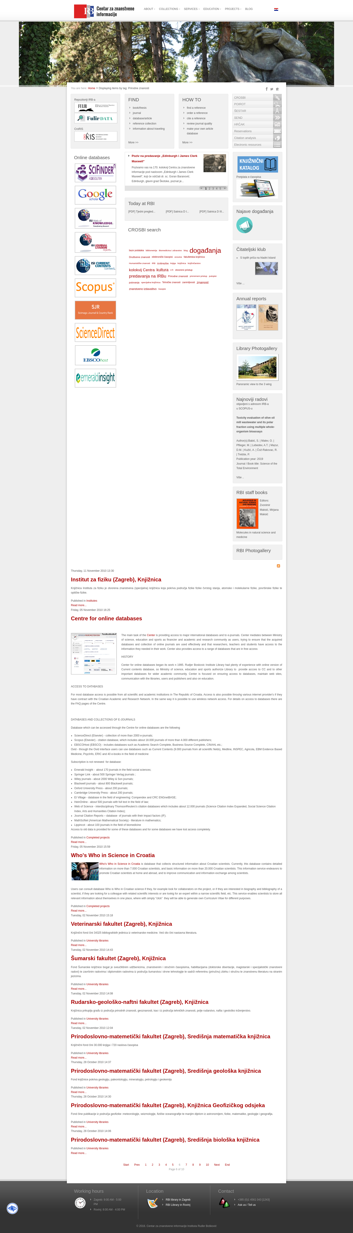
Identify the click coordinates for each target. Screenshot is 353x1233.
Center (151, 635)
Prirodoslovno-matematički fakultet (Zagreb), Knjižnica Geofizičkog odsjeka (168, 1105)
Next (217, 1164)
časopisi (162, 289)
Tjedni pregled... (145, 211)
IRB (153, 263)
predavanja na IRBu (147, 276)
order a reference (197, 113)
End (227, 1164)
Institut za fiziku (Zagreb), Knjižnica (116, 579)
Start (126, 1164)
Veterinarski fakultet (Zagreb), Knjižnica (121, 924)
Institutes (91, 600)
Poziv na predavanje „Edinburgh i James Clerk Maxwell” (164, 158)
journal (137, 113)
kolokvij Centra (142, 270)
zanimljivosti (188, 282)
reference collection (144, 123)
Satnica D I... (181, 211)
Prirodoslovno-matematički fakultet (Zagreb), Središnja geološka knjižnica (166, 1071)
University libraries (97, 940)
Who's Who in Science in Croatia (113, 855)
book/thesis (140, 107)
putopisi (213, 276)
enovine (178, 257)
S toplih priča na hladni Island (258, 257)
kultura (162, 270)
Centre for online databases (106, 618)
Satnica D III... (215, 211)
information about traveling (149, 128)
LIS (171, 270)
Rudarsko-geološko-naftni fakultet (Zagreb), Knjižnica (139, 1002)
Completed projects (98, 837)
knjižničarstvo (194, 263)
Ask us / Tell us (247, 1204)
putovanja (134, 282)
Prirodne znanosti (178, 276)
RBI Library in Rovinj (178, 1204)
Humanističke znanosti (139, 263)
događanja (205, 250)
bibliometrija (151, 250)
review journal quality (199, 123)
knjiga (173, 263)
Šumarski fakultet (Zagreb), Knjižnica (118, 958)
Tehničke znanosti (171, 282)
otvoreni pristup (183, 270)
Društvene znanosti (139, 257)
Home (91, 88)
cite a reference (196, 118)
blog (186, 250)
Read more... (78, 605)
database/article (142, 118)
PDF (131, 211)
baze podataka (136, 250)
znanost (203, 282)
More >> (133, 142)
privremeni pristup (198, 276)
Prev (137, 1164)
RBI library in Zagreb (178, 1199)
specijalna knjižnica (150, 282)
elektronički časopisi (162, 257)
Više (239, 477)
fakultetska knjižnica (194, 257)
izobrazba (162, 263)
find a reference (196, 107)
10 (207, 1164)
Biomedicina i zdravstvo (170, 250)
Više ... (240, 283)
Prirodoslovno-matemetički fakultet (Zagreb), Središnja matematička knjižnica (170, 1036)
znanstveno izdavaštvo (143, 289)
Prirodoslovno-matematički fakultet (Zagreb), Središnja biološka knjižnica (165, 1140)
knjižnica (182, 263)
